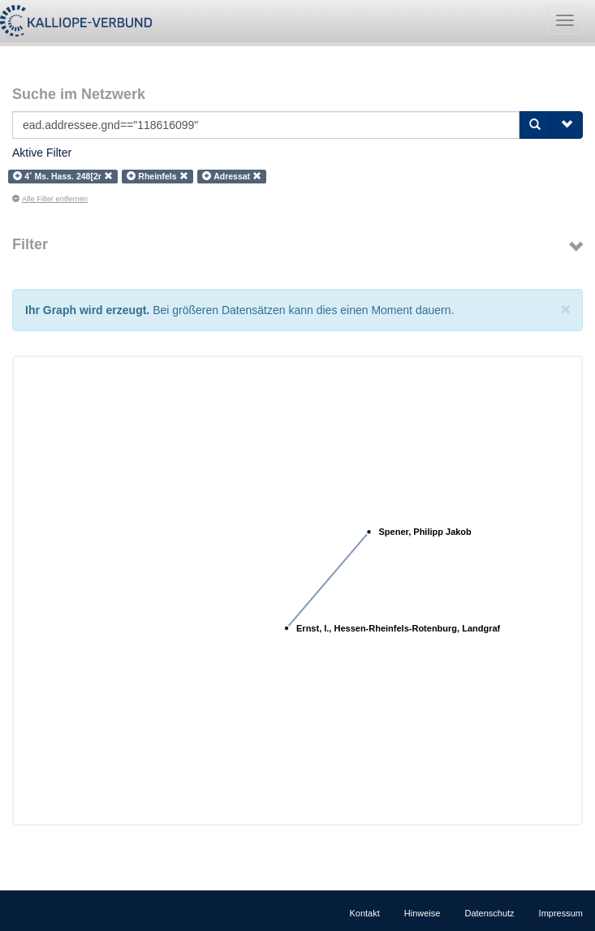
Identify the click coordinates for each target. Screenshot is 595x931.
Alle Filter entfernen (50, 199)
